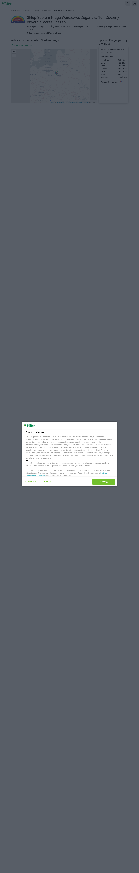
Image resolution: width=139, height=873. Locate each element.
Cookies (41, 476)
